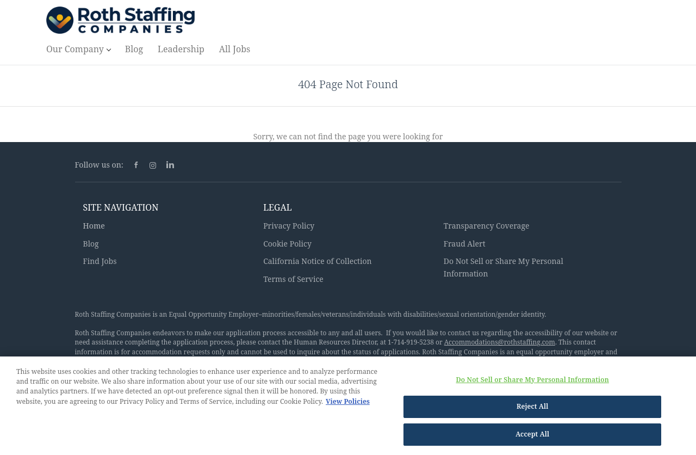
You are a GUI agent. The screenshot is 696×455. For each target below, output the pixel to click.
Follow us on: (99, 164)
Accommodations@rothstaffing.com (499, 342)
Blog (91, 243)
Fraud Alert (465, 243)
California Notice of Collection (317, 261)
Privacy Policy (288, 225)
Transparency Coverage (487, 225)
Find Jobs (100, 261)
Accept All (532, 437)
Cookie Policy (287, 243)
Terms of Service (293, 279)
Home (94, 225)
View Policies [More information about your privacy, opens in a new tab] (348, 404)
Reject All (533, 409)
